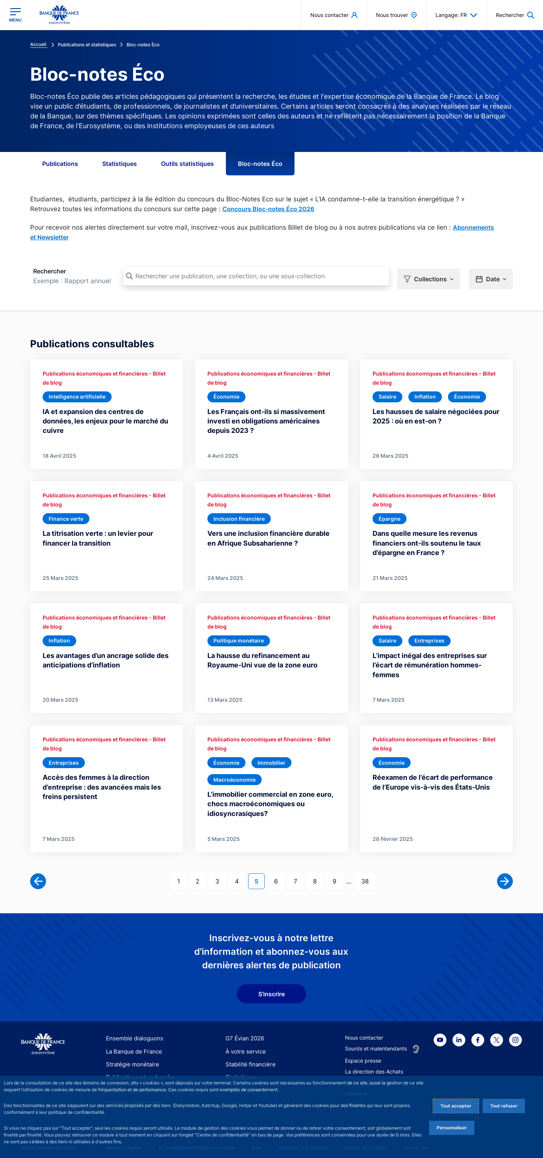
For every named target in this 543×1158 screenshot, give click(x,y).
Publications (60, 163)
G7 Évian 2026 (243, 1033)
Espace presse (363, 1055)
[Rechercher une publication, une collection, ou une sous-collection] (256, 276)
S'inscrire (271, 988)
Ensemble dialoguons (132, 1033)
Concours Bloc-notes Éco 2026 (268, 209)
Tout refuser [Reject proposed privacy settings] (503, 1106)
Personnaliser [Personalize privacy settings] (452, 1127)
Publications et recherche (137, 1072)
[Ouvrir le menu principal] (15, 14)
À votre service (243, 1046)
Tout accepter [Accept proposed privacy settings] (455, 1106)
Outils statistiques (187, 163)
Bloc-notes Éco (260, 163)
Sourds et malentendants (376, 1043)
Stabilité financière (248, 1059)
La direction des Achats (374, 1066)
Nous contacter (364, 1032)
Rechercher (49, 271)
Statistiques (119, 163)
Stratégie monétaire (130, 1059)
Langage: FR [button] (456, 15)
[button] (515, 15)
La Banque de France (132, 1046)
